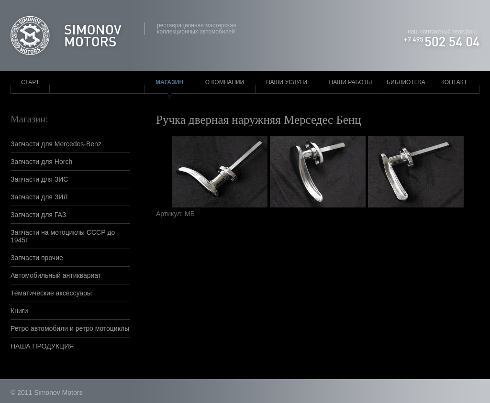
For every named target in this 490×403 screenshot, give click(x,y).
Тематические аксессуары (51, 293)
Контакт (454, 82)
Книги (19, 311)
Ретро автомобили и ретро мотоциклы (70, 328)
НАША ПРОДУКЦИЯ (42, 346)
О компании (224, 82)
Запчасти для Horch (41, 161)
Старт (30, 82)
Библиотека (406, 82)
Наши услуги (286, 82)
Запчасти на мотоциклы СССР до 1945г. (63, 236)
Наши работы (350, 82)
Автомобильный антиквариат (56, 275)
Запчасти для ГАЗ (38, 214)
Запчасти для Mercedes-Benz (56, 144)
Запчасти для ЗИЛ (39, 197)
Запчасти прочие (37, 257)
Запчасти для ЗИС (39, 179)
